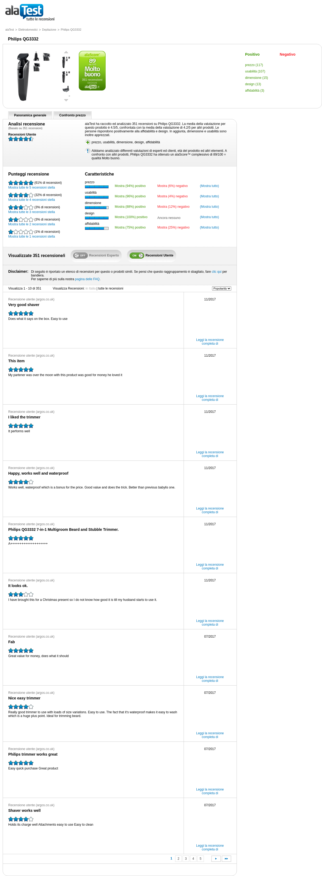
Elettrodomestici (28, 29)
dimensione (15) (256, 78)
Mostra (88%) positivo (130, 207)
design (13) (253, 84)
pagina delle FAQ (87, 279)
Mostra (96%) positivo (130, 196)
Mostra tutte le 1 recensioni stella (34, 233)
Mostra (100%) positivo (131, 217)
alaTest (9, 29)
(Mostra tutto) (209, 186)
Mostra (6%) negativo (172, 186)
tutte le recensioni (30, 12)
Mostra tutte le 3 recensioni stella (34, 209)
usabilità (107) (255, 71)
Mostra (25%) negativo (173, 227)
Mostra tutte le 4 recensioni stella (35, 197)
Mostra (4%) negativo (172, 196)
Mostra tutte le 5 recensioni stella (35, 184)
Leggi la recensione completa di (210, 341)
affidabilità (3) (254, 90)
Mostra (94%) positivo (130, 186)
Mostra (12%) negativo (173, 207)
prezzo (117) (254, 65)
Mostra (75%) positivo (130, 227)
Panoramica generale (30, 115)
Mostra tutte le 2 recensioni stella (34, 221)
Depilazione (49, 29)
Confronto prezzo (72, 115)
